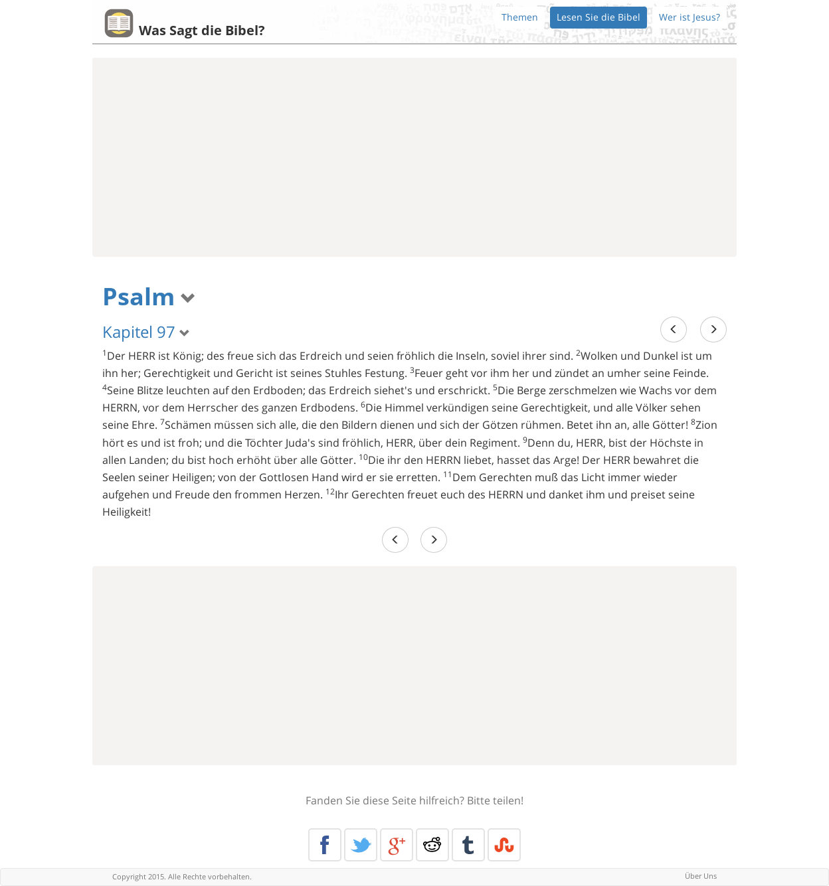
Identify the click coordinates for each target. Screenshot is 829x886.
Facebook (324, 844)
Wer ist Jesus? (689, 17)
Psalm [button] (149, 296)
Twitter (360, 844)
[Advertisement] (414, 157)
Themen (520, 17)
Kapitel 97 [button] (146, 331)
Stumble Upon (504, 844)
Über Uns (701, 876)
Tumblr (468, 844)
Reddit (432, 844)
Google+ (396, 844)
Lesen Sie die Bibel (598, 17)
